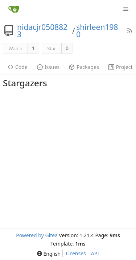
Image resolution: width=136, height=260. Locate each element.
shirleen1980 (97, 30)
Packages (84, 67)
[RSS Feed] (130, 30)
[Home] (14, 9)
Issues (48, 67)
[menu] (49, 253)
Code (18, 67)
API (95, 253)
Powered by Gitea (37, 235)
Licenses (76, 253)
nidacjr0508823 (42, 30)
